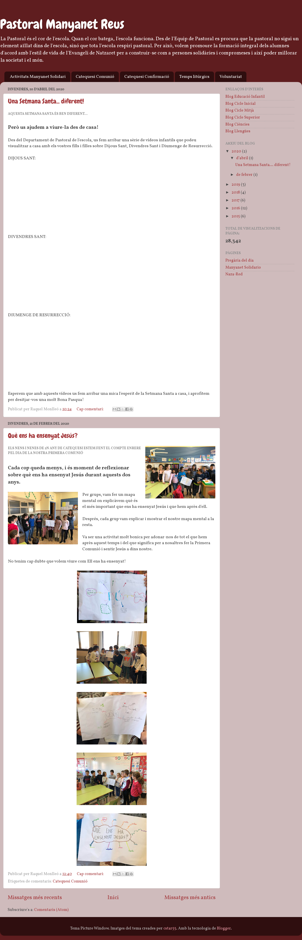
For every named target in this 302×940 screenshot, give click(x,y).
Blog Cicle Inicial (240, 104)
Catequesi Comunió (95, 77)
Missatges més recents (35, 898)
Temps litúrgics (194, 77)
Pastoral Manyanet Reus (62, 24)
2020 (237, 151)
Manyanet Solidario (243, 267)
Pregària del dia (239, 260)
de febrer (244, 175)
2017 (236, 200)
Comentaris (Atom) (51, 910)
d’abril (242, 158)
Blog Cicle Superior (242, 117)
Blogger (224, 928)
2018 (236, 192)
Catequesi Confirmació (146, 77)
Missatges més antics (190, 898)
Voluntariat (230, 77)
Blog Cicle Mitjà (239, 110)
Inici (113, 898)
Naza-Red (234, 274)
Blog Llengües (237, 131)
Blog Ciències (237, 124)
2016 (236, 208)
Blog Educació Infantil (245, 97)
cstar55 (169, 928)
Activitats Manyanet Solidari (38, 77)
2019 (236, 184)
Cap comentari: (91, 409)
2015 (236, 216)
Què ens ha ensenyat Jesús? (43, 436)
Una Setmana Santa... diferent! (46, 101)
